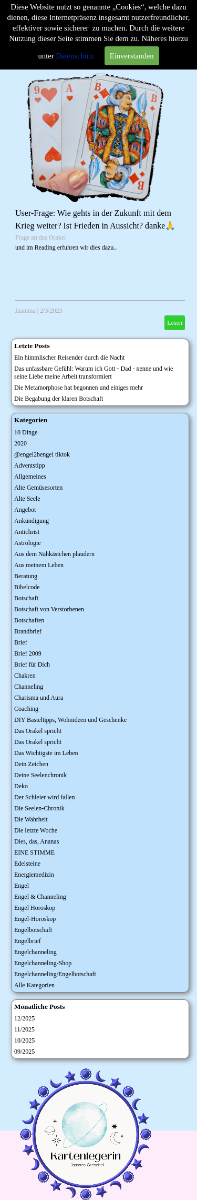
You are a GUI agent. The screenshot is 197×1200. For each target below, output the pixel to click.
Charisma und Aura (38, 697)
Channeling (28, 686)
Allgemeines (30, 476)
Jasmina (25, 310)
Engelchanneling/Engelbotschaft (55, 974)
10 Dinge (25, 432)
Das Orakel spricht (37, 731)
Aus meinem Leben (39, 565)
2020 (20, 443)
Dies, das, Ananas (36, 841)
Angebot (25, 509)
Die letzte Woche (35, 830)
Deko (21, 786)
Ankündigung (31, 520)
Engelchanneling (35, 952)
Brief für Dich (32, 664)
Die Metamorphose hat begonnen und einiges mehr (78, 387)
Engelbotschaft (33, 930)
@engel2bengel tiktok (42, 454)
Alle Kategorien (34, 985)
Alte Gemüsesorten (38, 487)
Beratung (25, 576)
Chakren (25, 675)
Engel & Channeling (40, 896)
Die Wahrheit (31, 819)
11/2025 (24, 1029)
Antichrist (26, 531)
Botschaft (26, 598)
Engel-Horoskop (35, 919)
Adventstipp (29, 465)
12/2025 (24, 1018)
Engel (21, 885)
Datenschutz (75, 56)
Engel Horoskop (34, 907)
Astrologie (27, 543)
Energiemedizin (34, 874)
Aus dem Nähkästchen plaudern (54, 554)
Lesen (174, 322)
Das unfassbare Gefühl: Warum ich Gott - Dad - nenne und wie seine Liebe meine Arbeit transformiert (93, 372)
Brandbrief (28, 631)
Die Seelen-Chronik (39, 808)
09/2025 (24, 1051)
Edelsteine (27, 863)
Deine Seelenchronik (40, 775)
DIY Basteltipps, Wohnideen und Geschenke (70, 719)
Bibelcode (27, 587)
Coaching (26, 708)
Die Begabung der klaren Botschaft (58, 398)
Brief (20, 642)
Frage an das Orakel (40, 237)
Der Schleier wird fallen (44, 797)
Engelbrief (27, 941)
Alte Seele (27, 498)
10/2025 (24, 1040)
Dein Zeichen (31, 764)
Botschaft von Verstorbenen (49, 609)
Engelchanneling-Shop (42, 963)
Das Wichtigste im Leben (46, 753)
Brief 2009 (28, 653)
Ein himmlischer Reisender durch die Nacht (69, 357)
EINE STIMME (34, 852)
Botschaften (29, 620)
